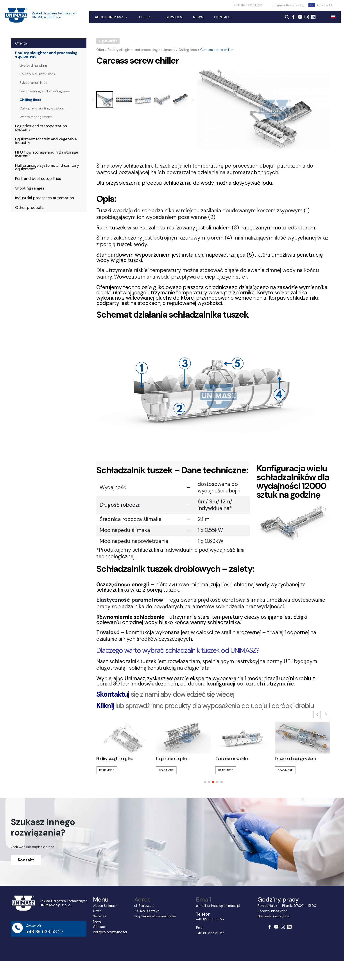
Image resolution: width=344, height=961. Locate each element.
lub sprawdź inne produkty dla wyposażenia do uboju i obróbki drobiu (205, 705)
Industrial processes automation (44, 197)
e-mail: (201, 905)
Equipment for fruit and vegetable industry (46, 141)
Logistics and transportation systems (41, 127)
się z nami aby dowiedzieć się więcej (165, 694)
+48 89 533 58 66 (210, 933)
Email (203, 899)
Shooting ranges (29, 188)
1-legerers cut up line (172, 758)
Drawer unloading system (295, 758)
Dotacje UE (324, 5)
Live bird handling (33, 65)
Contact (222, 17)
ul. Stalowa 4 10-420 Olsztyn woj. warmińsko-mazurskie (155, 910)
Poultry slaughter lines (37, 74)
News (198, 17)
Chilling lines (30, 99)
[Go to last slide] (92, 99)
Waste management (36, 117)
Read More (106, 770)
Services (174, 17)
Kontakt (26, 860)
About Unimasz (111, 17)
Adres (142, 899)
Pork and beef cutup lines (38, 178)
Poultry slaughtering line (114, 758)
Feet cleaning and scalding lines (45, 91)
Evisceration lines (33, 82)
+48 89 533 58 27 (247, 5)
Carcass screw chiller (231, 758)
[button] (104, 99)
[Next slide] (193, 99)
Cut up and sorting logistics (42, 108)
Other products (29, 207)
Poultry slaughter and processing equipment (46, 54)
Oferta (21, 43)
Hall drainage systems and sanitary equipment (47, 167)
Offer (147, 17)
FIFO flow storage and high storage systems (46, 154)
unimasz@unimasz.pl (288, 5)
